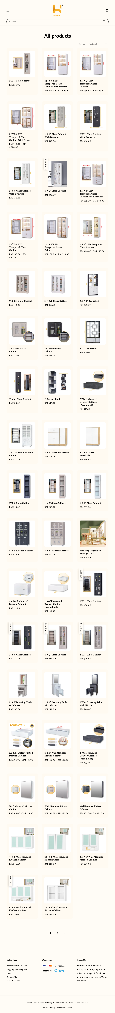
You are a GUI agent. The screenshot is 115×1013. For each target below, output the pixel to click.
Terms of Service (64, 1008)
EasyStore (83, 1003)
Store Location (13, 981)
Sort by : (82, 44)
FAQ (9, 973)
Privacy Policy (49, 1008)
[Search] (104, 21)
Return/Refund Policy (17, 966)
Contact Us (12, 977)
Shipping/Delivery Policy (18, 970)
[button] (8, 10)
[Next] (64, 933)
